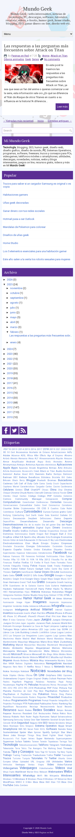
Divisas (63, 531)
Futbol (14, 568)
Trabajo (7, 755)
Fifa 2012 (44, 559)
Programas (34, 700)
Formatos (61, 562)
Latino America (29, 629)
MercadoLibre (35, 651)
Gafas (47, 569)
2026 (10, 279)
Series (35, 59)
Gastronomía (66, 572)
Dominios (8, 533)
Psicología (17, 703)
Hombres (18, 595)
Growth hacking (64, 582)
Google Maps (46, 579)
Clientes (7, 496)
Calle (35, 483)
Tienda (6, 752)
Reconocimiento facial (51, 706)
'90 (9, 449)
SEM (40, 723)
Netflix (30, 666)
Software (51, 728)
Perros (53, 685)
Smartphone (10, 728)
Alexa (31, 458)
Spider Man (26, 732)
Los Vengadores (29, 635)
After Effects (40, 455)
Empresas (66, 543)
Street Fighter (49, 735)
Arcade (32, 468)
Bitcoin (7, 480)
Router (29, 716)
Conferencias (42, 502)
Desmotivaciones (13, 524)
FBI (22, 556)
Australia (67, 471)
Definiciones (45, 518)
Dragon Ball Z (58, 533)
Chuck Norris (27, 492)
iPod (48, 616)
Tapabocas (53, 741)
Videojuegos (28, 768)
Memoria (67, 648)
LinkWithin (44, 632)
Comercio (67, 496)
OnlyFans (51, 675)
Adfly (69, 452)
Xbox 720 (55, 782)
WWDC (19, 782)
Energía (30, 546)
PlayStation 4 (11, 694)
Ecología (55, 537)
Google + (60, 575)
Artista (6, 471)
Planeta (7, 691)
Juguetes (31, 623)
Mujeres (7, 660)
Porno (69, 694)
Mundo (16, 660)
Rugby (36, 716)
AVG (31, 474)
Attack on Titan (59, 55)
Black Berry (18, 480)
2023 (10, 353)
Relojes (60, 710)
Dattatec (64, 515)
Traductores (39, 755)
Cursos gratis (58, 511)
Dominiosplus (21, 534)
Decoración (19, 518)
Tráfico (49, 755)
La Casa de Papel (40, 626)
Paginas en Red (20, 55)
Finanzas (7, 562)
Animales (57, 461)
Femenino (30, 556)
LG (70, 629)
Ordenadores (10, 678)
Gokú (41, 575)
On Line (39, 675)
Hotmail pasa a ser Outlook (18, 218)
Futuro (30, 568)
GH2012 (27, 575)
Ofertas (21, 675)
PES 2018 (28, 688)
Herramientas (16, 591)
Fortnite (6, 566)
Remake (68, 710)
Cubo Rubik (66, 508)
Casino (56, 486)
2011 (10, 412)
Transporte (67, 755)
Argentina (42, 467)
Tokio (37, 752)
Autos (17, 474)
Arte (60, 467)
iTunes (29, 620)
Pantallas (51, 682)
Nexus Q (48, 666)
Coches (23, 496)
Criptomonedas (28, 508)
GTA (5, 585)
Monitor (25, 657)
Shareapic (14, 726)
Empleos (55, 543)
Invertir (27, 613)
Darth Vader (37, 515)
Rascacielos (21, 706)
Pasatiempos (9, 685)
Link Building (22, 632)
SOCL (42, 729)
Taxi (70, 741)
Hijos (27, 592)
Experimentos (9, 553)
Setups (69, 723)
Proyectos (7, 703)
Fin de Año (66, 559)
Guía (47, 585)
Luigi (55, 635)
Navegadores (54, 663)
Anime (45, 55)
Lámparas (54, 626)
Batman (7, 477)
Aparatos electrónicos (46, 464)
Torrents (52, 752)
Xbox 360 (44, 782)
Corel (44, 505)
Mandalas (59, 638)
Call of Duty (25, 483)
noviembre (16, 288)
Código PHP (45, 496)
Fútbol (22, 568)
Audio (59, 471)
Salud (54, 716)
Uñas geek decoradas (16, 202)
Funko (6, 568)
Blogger (31, 480)
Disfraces (33, 531)
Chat (26, 489)
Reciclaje (34, 706)
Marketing (9, 644)
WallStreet (20, 771)
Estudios (47, 549)
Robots (15, 716)
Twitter (53, 758)
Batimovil (67, 474)
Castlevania (66, 486)
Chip (60, 490)
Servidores (60, 723)
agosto (14, 302)
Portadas (7, 697)
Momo (69, 654)
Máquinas (34, 641)
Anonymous (9, 464)
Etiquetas (58, 549)
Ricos (69, 713)
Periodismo (44, 685)
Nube (5, 675)
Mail (33, 638)
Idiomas (67, 598)
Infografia (57, 606)
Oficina (29, 675)
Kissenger (17, 626)
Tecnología (10, 745)
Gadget (39, 568)
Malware (41, 638)
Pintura (63, 688)
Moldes (62, 654)
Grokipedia (51, 582)
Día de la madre (32, 524)
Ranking (63, 703)
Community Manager (28, 499)
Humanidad (16, 598)
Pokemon (43, 694)
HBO (5, 592)
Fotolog (25, 566)
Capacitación (66, 483)
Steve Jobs (9, 735)
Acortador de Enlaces (39, 452)
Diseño (7, 530)
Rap (70, 703)
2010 (10, 417)
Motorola (34, 657)
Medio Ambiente (13, 648)
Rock (22, 716)
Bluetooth (41, 480)
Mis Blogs (47, 654)
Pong (61, 694)
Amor (6, 461)
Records (68, 706)
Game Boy (57, 569)
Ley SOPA (62, 629)
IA (54, 598)
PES (70, 685)
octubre (14, 293)
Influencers (45, 606)
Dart (28, 515)
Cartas (49, 486)
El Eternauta (42, 540)
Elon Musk (31, 543)
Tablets (27, 741)
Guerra (40, 585)
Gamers (16, 571)
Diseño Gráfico (20, 530)
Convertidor (26, 505)
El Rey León (53, 540)
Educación (29, 540)
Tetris (24, 748)
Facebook (60, 553)
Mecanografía (65, 645)
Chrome (15, 492)
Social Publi (33, 729)
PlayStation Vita (28, 694)
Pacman (61, 678)
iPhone (50, 613)
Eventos (68, 549)
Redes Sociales (44, 710)
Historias (46, 591)
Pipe (70, 688)
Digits (48, 527)
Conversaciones (10, 505)
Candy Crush (52, 483)
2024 (10, 348)
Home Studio (10, 243)
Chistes (68, 489)
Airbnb (6, 458)
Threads (67, 748)
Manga (68, 638)
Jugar (23, 623)
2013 (10, 402)
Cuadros (55, 508)
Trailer (57, 755)
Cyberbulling (18, 515)
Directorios (67, 527)
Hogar (68, 591)
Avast (25, 474)
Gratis (41, 582)
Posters (32, 697)
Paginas (28, 681)
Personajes (62, 685)
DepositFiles (9, 521)
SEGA (13, 723)
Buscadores (65, 480)
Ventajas (20, 764)
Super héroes (28, 738)
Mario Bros (47, 641)
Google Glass (32, 578)
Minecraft (37, 654)
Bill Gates (67, 477)
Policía (54, 694)
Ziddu (16, 785)
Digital (39, 527)
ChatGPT (35, 489)
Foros (69, 562)
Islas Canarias (18, 620)
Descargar (66, 521)
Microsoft (17, 654)
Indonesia (33, 606)
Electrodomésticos (13, 543)
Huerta (6, 598)
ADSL (23, 455)
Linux (53, 632)
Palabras (40, 682)
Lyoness (63, 635)
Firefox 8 (38, 562)
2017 (10, 383)
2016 (10, 387)
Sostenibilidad (10, 732)
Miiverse (27, 654)
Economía (66, 537)
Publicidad (33, 703)
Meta (46, 651)
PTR (25, 703)
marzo (14, 327)
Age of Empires (55, 455)
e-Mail (16, 537)
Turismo (17, 758)
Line (12, 632)
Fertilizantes (52, 556)
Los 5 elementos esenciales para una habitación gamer (35, 251)
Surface (18, 741)
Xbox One (66, 782)
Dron (70, 534)
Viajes (41, 764)
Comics (7, 499)
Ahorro (68, 455)
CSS (38, 508)
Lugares (48, 635)
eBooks (41, 537)
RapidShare (8, 706)
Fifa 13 (15, 559)
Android (30, 461)
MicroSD (7, 654)
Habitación (66, 585)
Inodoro (68, 606)
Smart (68, 725)
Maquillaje (23, 642)
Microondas (66, 651)
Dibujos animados (14, 59)
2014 (10, 397)
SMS (20, 729)
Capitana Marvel (11, 486)
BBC (15, 477)
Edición (6, 540)
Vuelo (11, 772)
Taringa (63, 741)
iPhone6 (41, 616)
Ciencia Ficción (59, 493)
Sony (69, 729)
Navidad (67, 663)
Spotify (46, 732)
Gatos (12, 575)
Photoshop (40, 688)
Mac (69, 635)
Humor (27, 598)
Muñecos (24, 660)
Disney (43, 530)
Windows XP (51, 779)
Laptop (63, 626)
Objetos (12, 675)
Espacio (7, 549)
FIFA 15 (25, 559)
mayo (13, 317)
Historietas (58, 591)
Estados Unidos (32, 549)
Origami (21, 678)
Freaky (57, 566)
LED (41, 629)
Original (37, 678)
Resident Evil (30, 713)
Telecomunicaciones (28, 745)
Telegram (54, 745)
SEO (45, 722)
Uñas (15, 761)
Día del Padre (64, 524)
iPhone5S (32, 616)
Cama (42, 483)
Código (32, 496)
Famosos (15, 556)
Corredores (67, 505)
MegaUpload (43, 648)
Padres (6, 682)
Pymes (55, 703)
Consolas (55, 502)
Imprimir (7, 606)
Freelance (67, 565)
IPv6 (54, 616)
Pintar (55, 688)
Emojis (44, 543)
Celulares (8, 489)
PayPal (19, 684)
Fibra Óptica (65, 556)
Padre (69, 678)
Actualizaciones (58, 452)
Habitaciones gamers (15, 194)
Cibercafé (38, 493)
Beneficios (34, 477)
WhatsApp (29, 775)
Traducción (26, 755)
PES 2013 (18, 688)
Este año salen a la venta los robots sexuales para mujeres (36, 259)
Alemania (22, 458)
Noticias (38, 670)
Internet (47, 609)
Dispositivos (53, 531)
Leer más (62, 106)
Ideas (59, 598)
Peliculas (33, 684)
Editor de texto (16, 540)
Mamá (50, 638)
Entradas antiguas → (60, 120)
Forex (53, 562)
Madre (18, 638)
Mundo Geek (37, 8)
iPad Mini (41, 613)
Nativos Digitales (23, 663)
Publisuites (45, 703)
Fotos (33, 565)
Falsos (6, 556)
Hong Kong (43, 595)
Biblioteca (45, 477)
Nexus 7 (39, 666)
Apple (6, 467)
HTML (60, 595)
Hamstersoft (31, 589)
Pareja (69, 682)
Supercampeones (64, 738)
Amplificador (18, 461)
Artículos (68, 468)
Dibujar (6, 527)
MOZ (47, 657)
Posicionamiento (20, 697)
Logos (60, 632)
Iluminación (8, 602)
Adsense (15, 455)
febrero (14, 331)
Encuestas (19, 546)
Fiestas (6, 559)
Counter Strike (11, 508)
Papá (61, 682)
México (55, 651)
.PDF (5, 449)
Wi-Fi (39, 775)
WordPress (8, 782)
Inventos (8, 613)
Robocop (7, 716)
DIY (70, 530)
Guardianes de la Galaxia (22, 585)
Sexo (5, 725)
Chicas (45, 490)
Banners (39, 474)
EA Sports (25, 537)
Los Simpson (15, 635)
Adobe (6, 455)
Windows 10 (9, 779)
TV (45, 758)
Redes (28, 710)
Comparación (52, 499)
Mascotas (41, 645)
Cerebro (18, 490)
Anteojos (21, 464)
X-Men (29, 782)
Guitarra (55, 585)
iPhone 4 (59, 613)
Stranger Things (26, 735)
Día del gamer (49, 524)
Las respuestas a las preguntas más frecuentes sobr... (40, 335)
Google (49, 575)
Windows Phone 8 (36, 779)
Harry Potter (45, 588)
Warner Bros (33, 772)
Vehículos (7, 764)
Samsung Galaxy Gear (24, 719)
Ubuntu (61, 758)
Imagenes (40, 602)
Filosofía (55, 559)
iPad (33, 613)
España (18, 549)
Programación (19, 700)
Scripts (62, 719)
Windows (66, 775)
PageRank (17, 682)
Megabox (29, 648)
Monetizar (16, 657)
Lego (46, 629)
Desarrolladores (28, 521)
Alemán (14, 458)
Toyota (69, 752)
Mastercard (52, 645)
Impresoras (66, 602)
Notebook (25, 671)
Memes (56, 648)
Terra (17, 748)
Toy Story (61, 752)
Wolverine (62, 779)
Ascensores (15, 471)
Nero (15, 666)
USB (48, 761)
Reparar (7, 713)
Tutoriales (37, 758)
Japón (36, 619)
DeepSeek (32, 518)
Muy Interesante (48, 660)
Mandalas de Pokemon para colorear (24, 227)
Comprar (67, 498)
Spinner (37, 732)
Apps (14, 467)
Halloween (18, 588)
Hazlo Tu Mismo (62, 588)
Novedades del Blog (59, 671)
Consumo (67, 502)
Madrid (26, 638)
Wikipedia (54, 775)
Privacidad (54, 697)
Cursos (47, 511)
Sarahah (54, 719)
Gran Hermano (11, 582)
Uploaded (24, 761)
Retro (63, 713)
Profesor (7, 700)
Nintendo (59, 666)
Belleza (23, 477)
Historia (35, 591)
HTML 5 (68, 595)
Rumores (44, 716)
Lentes (53, 629)
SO (24, 729)
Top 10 (44, 752)
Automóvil (7, 474)
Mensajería (9, 651)
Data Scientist (52, 515)
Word (69, 779)
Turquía (26, 758)
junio (13, 312)
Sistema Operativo (46, 725)
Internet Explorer (63, 609)
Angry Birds (44, 461)
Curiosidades (33, 511)
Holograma (8, 595)
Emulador (7, 546)
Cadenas (8, 483)
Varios (68, 761)
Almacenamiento (47, 458)
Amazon (68, 458)
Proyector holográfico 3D (60, 700)
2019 (10, 373)
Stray (38, 735)
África (30, 455)
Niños (69, 666)
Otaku (45, 678)
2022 (10, 358)
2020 (10, 368)
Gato (5, 575)
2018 (10, 378)
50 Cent (11, 452)
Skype (61, 725)
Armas (52, 467)
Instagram (8, 609)
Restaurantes (45, 713)
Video (50, 764)
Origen (29, 678)
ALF (36, 458)
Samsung (8, 719)
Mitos (55, 654)
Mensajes (22, 651)
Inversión (18, 613)
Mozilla (55, 657)
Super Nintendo (45, 738)
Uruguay (40, 761)
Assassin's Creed (30, 471)
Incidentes (17, 606)
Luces (41, 635)
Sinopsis (30, 726)
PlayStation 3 (65, 691)
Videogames (10, 768)
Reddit (21, 710)
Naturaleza (39, 663)
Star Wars (66, 732)
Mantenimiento (10, 642)
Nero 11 (22, 666)
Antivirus (30, 464)
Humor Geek (42, 598)
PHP (49, 688)
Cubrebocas (8, 512)
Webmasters (55, 771)
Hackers (7, 588)
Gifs (35, 575)
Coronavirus (54, 505)
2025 (10, 284)
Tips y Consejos (22, 752)
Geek (28, 59)
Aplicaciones (64, 464)
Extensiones (31, 553)
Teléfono (43, 744)
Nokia (6, 671)
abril (12, 322)
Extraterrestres (45, 553)
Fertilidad (40, 556)
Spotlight (55, 732)
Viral (69, 768)
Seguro (33, 722)
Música (34, 660)
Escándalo (57, 546)
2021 (10, 363)
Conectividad (28, 502)
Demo (57, 518)
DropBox (7, 537)
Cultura (19, 511)
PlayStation (51, 691)
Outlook (52, 678)
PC (25, 684)
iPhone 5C (12, 616)
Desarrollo (48, 521)
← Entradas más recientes (18, 120)
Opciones (67, 675)
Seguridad (23, 722)
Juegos (46, 619)
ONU (59, 675)
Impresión (54, 602)
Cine (69, 492)
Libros (6, 632)
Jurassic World (59, 623)
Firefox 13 (27, 562)
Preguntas (42, 697)
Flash (46, 562)
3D (4, 452)
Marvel (19, 644)
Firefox (16, 562)
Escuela (68, 546)
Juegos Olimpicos (62, 619)
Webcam (43, 772)
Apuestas (23, 468)
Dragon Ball (43, 534)
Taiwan (35, 741)
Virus (5, 771)
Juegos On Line (11, 623)
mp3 (61, 657)
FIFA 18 (34, 559)
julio (12, 307)
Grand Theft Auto (28, 582)
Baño (49, 474)
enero (13, 342)
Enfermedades (43, 546)
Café (16, 483)
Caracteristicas (27, 486)
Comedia (57, 496)
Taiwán (43, 741)
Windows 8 (21, 779)
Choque (6, 493)
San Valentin (43, 719)
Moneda (6, 657)
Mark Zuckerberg (63, 641)
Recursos (9, 710)
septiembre (16, 297)
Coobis (37, 505)
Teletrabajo (66, 745)
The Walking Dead (52, 748)
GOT (69, 579)
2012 (10, 407)
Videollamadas (46, 768)
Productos (66, 697)
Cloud (15, 496)
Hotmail (52, 595)
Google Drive (19, 579)
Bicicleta (56, 477)
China (53, 489)
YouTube (8, 785)
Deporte (68, 518)
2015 (10, 392)
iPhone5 (22, 616)
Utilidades (57, 761)
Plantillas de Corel (22, 691)
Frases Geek (45, 565)
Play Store (39, 691)
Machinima (8, 638)
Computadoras (11, 502)
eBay (34, 537)
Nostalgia (15, 671)
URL (32, 761)
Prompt (45, 700)
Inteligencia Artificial (27, 609)
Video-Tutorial (64, 764)
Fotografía (16, 566)
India (25, 606)
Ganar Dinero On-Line (46, 571)
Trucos (7, 758)
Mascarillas (30, 645)
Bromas (52, 480)
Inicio (41, 120)
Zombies (24, 785)
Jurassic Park (43, 623)
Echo (48, 537)
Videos (60, 768)
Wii (46, 775)
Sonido (62, 729)
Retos (55, 713)
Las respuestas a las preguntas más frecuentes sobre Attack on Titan (36, 48)
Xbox (35, 782)
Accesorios (22, 452)
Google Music (60, 579)
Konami (27, 626)
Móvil (42, 657)
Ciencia (48, 492)
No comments (52, 59)
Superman (8, 741)
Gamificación (27, 572)
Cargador (40, 486)
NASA (11, 663)
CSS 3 (45, 508)
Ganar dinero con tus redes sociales (24, 210)
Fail (70, 553)
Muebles (68, 657)
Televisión (8, 748)
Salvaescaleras (65, 716)
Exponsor (21, 553)
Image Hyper (23, 602)
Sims (22, 726)
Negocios (7, 666)
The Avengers (35, 748)
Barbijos (58, 474)
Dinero (56, 527)
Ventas (31, 764)
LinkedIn (34, 632)
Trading (16, 755)
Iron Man (62, 616)
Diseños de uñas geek (16, 235)
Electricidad (65, 540)
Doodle (32, 534)
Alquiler (59, 458)
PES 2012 (7, 688)
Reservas (17, 713)
